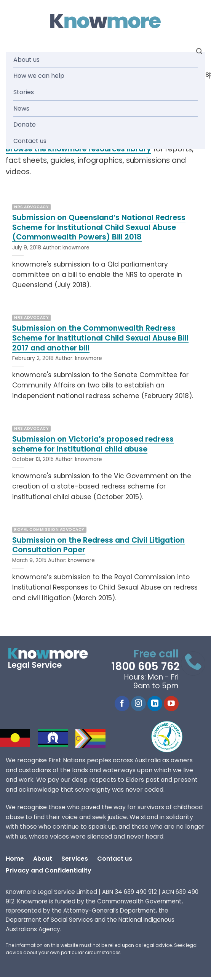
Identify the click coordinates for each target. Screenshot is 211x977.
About (42, 858)
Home (15, 858)
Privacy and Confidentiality (48, 870)
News (21, 108)
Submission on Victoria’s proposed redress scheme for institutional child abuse (93, 444)
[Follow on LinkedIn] (154, 703)
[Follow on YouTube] (171, 703)
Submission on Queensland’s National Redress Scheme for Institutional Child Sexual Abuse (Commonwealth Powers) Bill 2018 (98, 227)
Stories (23, 92)
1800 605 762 (145, 666)
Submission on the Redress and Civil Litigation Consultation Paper (98, 545)
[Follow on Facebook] (122, 703)
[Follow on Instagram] (138, 703)
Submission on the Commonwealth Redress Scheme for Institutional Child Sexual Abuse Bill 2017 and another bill (100, 338)
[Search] (199, 51)
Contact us (29, 141)
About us (26, 59)
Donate (24, 124)
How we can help (38, 75)
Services (74, 858)
